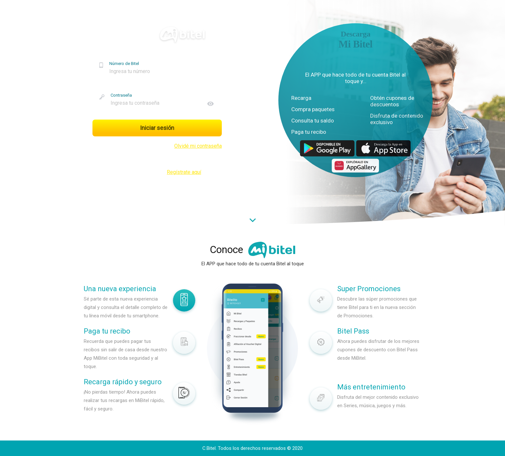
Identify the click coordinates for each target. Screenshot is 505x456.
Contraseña (121, 95)
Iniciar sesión (157, 127)
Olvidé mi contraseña (198, 146)
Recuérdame (112, 146)
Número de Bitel (124, 63)
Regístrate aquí (184, 172)
